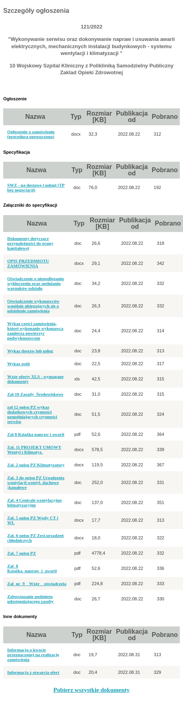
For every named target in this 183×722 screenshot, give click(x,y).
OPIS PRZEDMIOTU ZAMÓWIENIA (28, 263)
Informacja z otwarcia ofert (33, 672)
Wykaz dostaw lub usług (30, 350)
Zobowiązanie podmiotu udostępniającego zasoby (30, 599)
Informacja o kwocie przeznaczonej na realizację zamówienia (33, 654)
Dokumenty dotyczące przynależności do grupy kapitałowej (30, 243)
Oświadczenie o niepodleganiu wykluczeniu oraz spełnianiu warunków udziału (35, 283)
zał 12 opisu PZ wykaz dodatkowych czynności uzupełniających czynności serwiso (32, 414)
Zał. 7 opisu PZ (21, 553)
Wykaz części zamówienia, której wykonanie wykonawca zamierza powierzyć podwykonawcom (35, 330)
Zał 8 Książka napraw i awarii (35, 434)
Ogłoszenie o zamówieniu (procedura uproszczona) (31, 134)
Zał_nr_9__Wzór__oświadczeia (36, 583)
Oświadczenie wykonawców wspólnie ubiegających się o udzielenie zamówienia (33, 306)
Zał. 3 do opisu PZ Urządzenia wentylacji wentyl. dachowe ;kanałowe (35, 482)
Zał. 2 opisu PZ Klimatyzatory (36, 464)
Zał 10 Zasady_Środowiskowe (35, 394)
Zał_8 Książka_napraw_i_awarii (32, 568)
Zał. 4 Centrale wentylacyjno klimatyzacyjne (34, 502)
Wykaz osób (18, 363)
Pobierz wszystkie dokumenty (91, 690)
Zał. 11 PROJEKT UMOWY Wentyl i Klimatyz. (34, 449)
